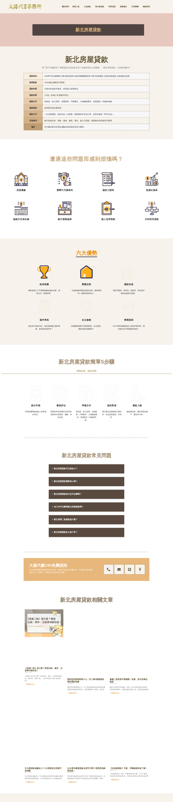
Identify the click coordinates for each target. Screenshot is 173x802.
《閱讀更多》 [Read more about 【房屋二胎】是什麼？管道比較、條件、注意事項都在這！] (30, 662)
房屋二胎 (75, 7)
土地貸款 (87, 7)
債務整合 (123, 7)
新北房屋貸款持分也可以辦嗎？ (68, 461)
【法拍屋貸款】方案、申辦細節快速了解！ (128, 737)
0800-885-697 (126, 780)
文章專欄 (134, 7)
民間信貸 (112, 7)
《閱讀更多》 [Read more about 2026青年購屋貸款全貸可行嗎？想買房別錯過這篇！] (72, 751)
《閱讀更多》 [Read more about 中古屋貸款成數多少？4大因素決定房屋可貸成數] (30, 751)
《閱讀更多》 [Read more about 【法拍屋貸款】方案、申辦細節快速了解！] (115, 749)
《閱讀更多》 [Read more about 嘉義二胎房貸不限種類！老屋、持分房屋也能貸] (115, 660)
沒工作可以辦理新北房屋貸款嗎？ (69, 474)
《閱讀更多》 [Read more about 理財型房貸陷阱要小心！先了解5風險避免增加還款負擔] (72, 660)
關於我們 (65, 7)
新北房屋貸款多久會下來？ (66, 499)
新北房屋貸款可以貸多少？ (66, 435)
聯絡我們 (146, 7)
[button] (86, 436)
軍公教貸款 (99, 7)
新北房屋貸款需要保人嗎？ (66, 448)
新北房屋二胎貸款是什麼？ (66, 486)
